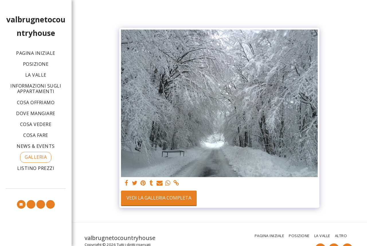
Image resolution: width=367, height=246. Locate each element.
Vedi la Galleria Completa (158, 197)
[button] (21, 204)
